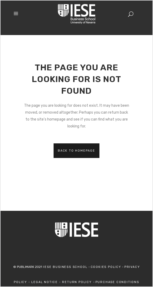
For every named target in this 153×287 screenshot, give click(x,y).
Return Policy (77, 282)
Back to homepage (76, 150)
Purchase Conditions (117, 282)
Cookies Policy (106, 267)
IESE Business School (65, 267)
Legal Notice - (46, 282)
